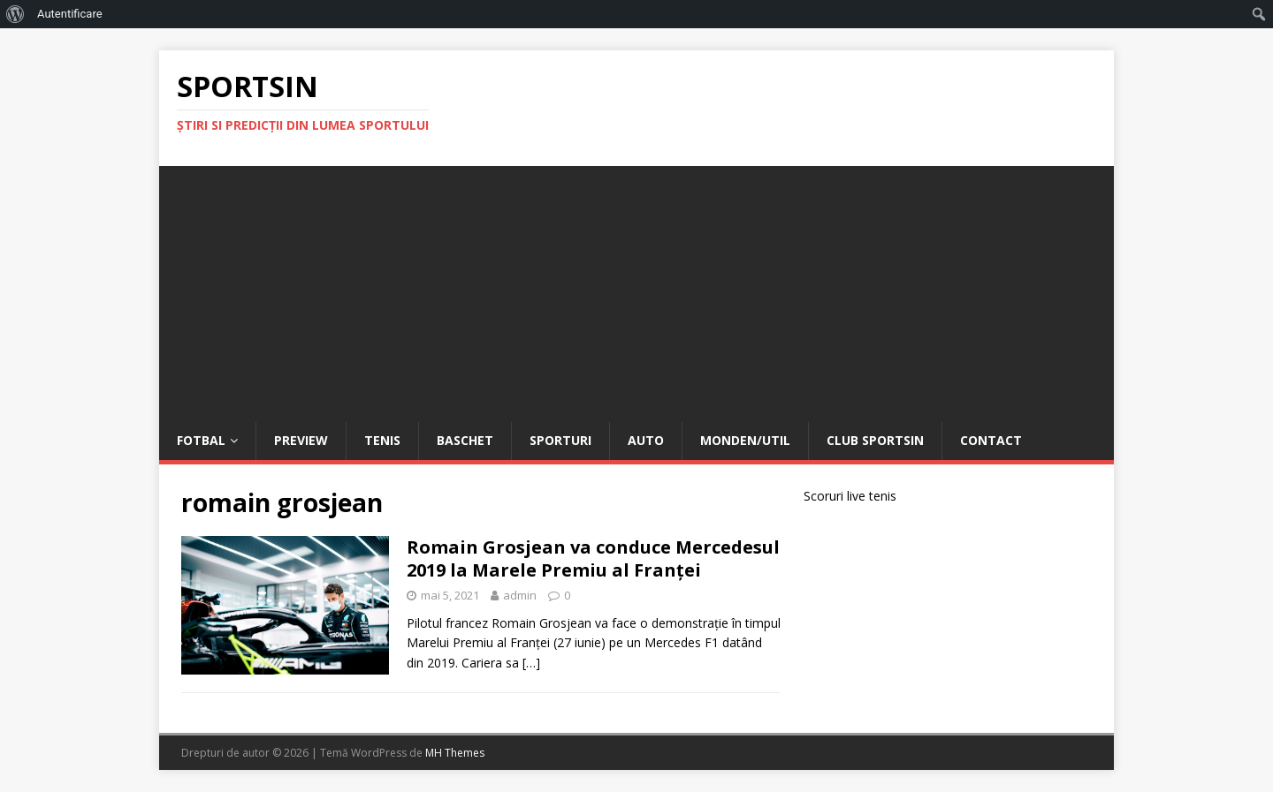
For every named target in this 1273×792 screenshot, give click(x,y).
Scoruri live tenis (850, 495)
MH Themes (454, 752)
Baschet (465, 440)
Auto (646, 440)
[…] (531, 662)
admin (520, 595)
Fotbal (201, 440)
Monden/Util (745, 440)
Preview (301, 440)
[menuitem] (15, 14)
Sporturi (560, 440)
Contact (991, 440)
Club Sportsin (875, 440)
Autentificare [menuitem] (70, 13)
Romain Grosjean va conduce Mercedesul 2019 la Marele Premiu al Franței (593, 558)
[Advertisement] (636, 289)
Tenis (382, 440)
